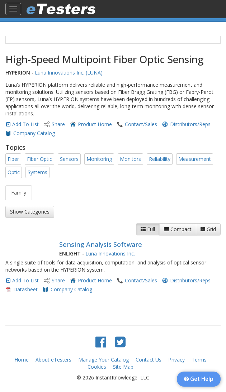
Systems (37, 172)
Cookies (97, 366)
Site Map (123, 366)
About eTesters (53, 359)
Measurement (194, 159)
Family (18, 192)
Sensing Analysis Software (100, 244)
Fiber (13, 159)
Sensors (69, 159)
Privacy (176, 359)
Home (21, 359)
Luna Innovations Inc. (110, 253)
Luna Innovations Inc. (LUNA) (69, 72)
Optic (14, 172)
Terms (199, 359)
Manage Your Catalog (103, 359)
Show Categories (30, 211)
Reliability (159, 159)
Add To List (25, 124)
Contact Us (148, 359)
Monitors (130, 159)
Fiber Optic (39, 159)
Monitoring (99, 159)
